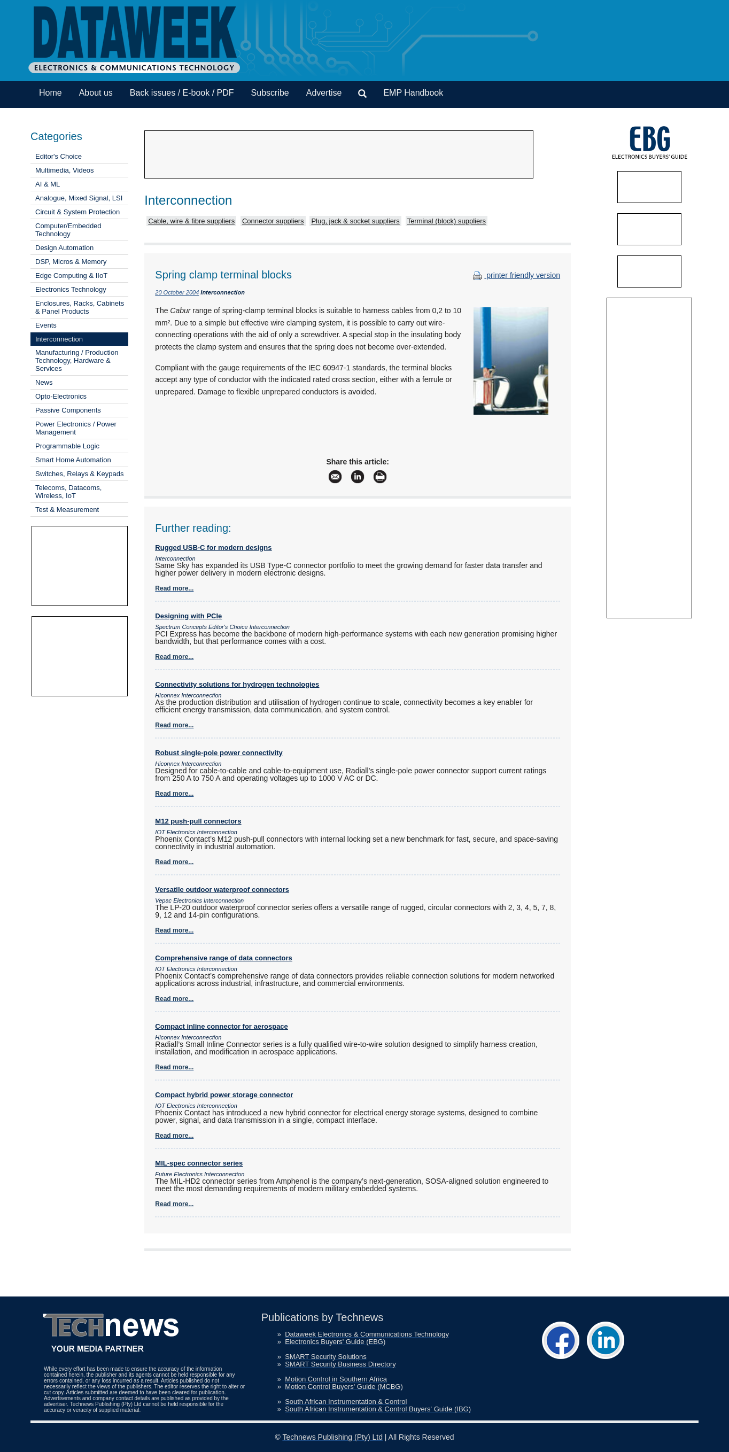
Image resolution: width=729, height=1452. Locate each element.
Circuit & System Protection (77, 212)
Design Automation (64, 248)
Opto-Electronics (61, 396)
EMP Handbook (413, 92)
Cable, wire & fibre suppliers (191, 221)
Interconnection (59, 339)
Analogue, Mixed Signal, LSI (78, 198)
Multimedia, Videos (64, 170)
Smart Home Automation (73, 460)
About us (96, 92)
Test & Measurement (67, 510)
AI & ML (47, 184)
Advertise (324, 92)
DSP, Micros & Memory (70, 262)
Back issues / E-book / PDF (182, 92)
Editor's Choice (58, 156)
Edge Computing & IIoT (71, 275)
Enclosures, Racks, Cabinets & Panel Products (79, 307)
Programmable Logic (67, 446)
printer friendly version (515, 275)
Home (50, 92)
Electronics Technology (70, 289)
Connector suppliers (273, 221)
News (44, 382)
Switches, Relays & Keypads (79, 474)
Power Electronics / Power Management (76, 428)
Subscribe (270, 92)
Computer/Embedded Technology (68, 230)
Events (46, 325)
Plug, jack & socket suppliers (355, 221)
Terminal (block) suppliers (446, 221)
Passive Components (68, 410)
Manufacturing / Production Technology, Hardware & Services (76, 360)
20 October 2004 (177, 292)
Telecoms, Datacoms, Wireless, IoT (68, 492)
